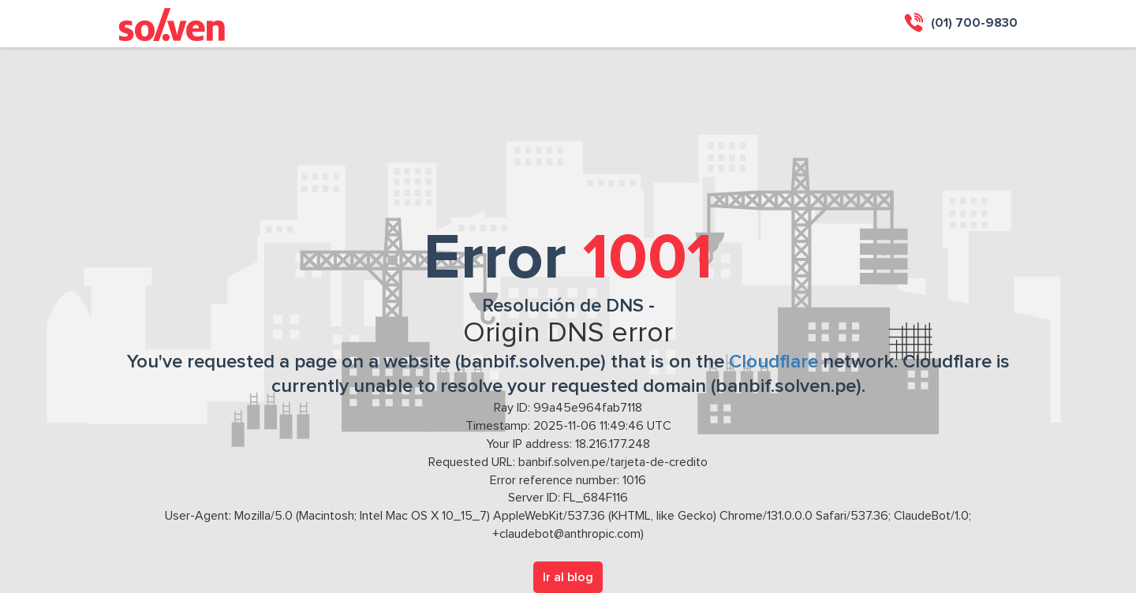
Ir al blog (568, 577)
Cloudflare (773, 361)
